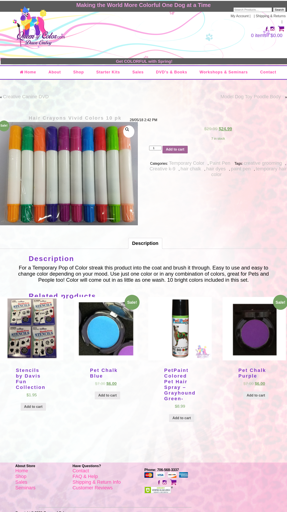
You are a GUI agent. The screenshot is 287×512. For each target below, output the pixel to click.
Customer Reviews (93, 487)
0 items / (266, 35)
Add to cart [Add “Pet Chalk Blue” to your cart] (107, 395)
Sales (138, 72)
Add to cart (175, 149)
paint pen (241, 168)
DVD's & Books (171, 72)
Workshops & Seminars (223, 72)
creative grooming (263, 163)
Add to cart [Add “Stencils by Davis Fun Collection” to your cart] (33, 407)
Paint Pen (219, 163)
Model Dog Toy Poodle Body (250, 96)
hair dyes (216, 168)
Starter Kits (108, 72)
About (55, 72)
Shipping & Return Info (97, 482)
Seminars (25, 487)
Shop (78, 72)
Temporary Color (186, 163)
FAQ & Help (85, 476)
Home (27, 72)
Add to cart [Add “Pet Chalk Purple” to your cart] (256, 395)
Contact (268, 72)
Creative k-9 (163, 168)
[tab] (145, 243)
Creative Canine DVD (26, 96)
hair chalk (191, 168)
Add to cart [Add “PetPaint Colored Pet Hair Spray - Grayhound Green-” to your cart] (181, 418)
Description (145, 243)
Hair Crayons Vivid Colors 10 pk (75, 118)
